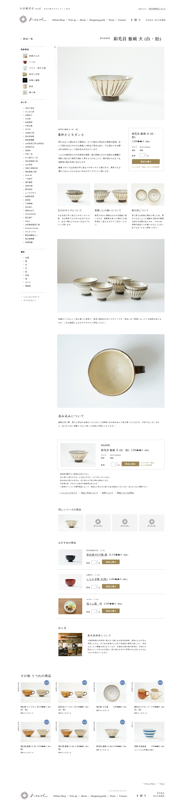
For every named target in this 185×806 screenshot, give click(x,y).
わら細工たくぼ (31, 158)
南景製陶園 (29, 140)
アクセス (149, 20)
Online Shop (58, 20)
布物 (27, 275)
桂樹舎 (28, 200)
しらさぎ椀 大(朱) (97, 579)
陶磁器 (28, 286)
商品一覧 (28, 39)
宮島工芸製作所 (31, 168)
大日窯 (28, 119)
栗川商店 (28, 189)
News (113, 20)
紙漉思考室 (29, 196)
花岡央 (28, 150)
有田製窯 (28, 122)
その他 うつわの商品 (36, 675)
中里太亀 (28, 126)
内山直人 (28, 207)
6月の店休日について (157, 9)
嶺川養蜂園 (29, 239)
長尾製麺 (28, 242)
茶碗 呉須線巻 (140, 746)
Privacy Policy (150, 784)
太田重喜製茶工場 (32, 225)
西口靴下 (28, 218)
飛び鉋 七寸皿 (102, 707)
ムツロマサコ (30, 193)
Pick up (73, 20)
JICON (89, 599)
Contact (124, 20)
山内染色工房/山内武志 (34, 143)
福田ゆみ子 (29, 210)
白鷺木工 (89, 575)
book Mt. (28, 175)
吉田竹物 (28, 186)
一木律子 (28, 179)
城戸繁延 (28, 182)
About (83, 20)
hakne (27, 221)
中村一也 (28, 154)
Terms (162, 784)
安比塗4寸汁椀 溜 (96, 554)
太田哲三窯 (29, 133)
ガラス (28, 282)
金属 (27, 258)
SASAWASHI (30, 214)
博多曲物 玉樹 (31, 172)
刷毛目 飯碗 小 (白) (104, 746)
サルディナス (30, 232)
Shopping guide (98, 20)
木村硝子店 (29, 147)
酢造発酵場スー (31, 235)
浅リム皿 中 (94, 603)
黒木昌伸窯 (106, 38)
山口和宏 (28, 165)
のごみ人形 (29, 112)
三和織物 (28, 203)
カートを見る (160, 20)
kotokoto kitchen (31, 228)
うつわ (102, 550)
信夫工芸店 (29, 108)
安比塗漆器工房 (92, 550)
